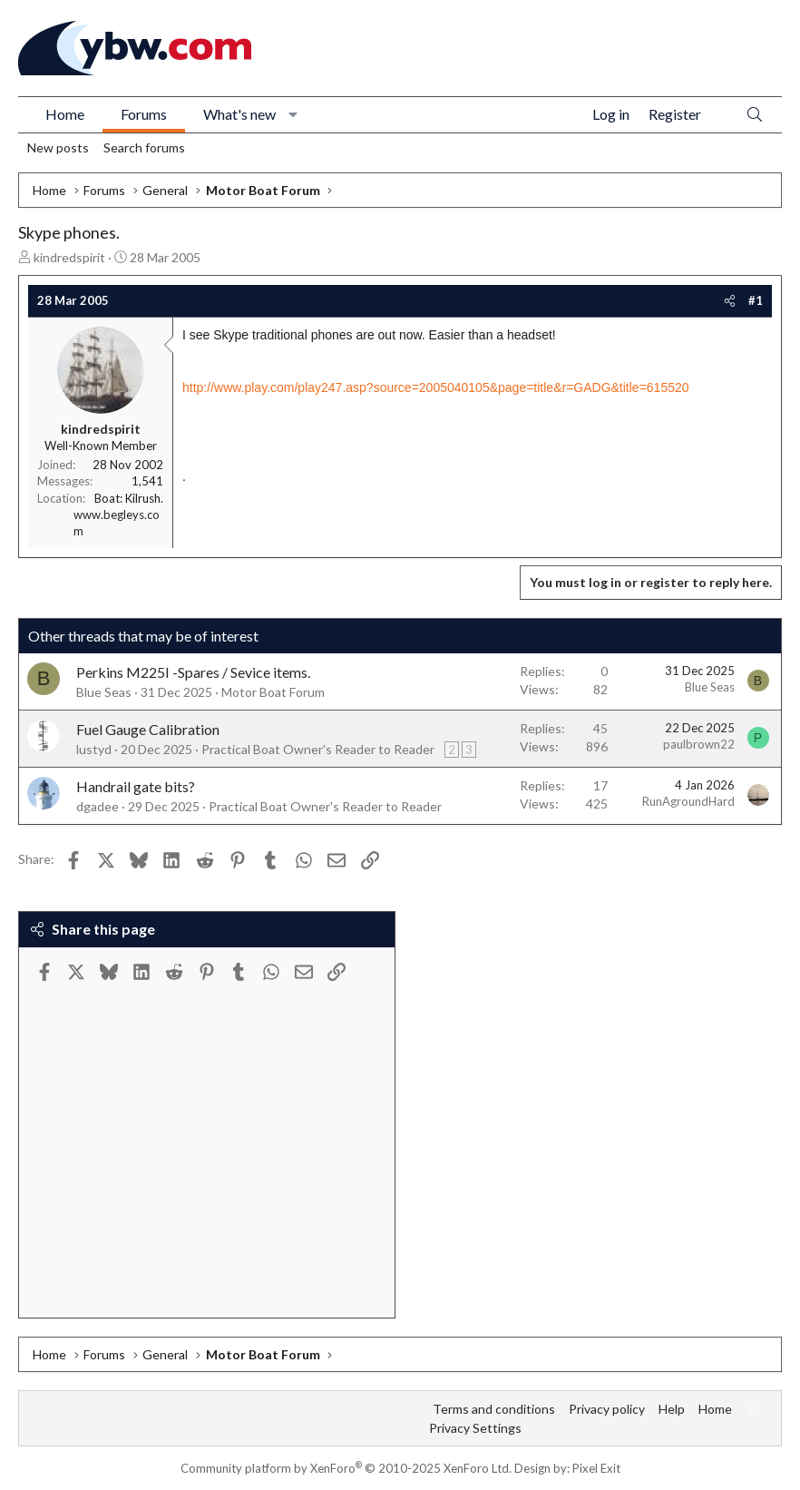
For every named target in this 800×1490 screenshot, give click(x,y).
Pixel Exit (596, 1468)
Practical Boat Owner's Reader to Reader (317, 749)
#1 (755, 300)
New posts (58, 147)
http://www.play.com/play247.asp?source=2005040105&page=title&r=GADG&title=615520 (435, 387)
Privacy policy (607, 1408)
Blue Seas (104, 692)
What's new (239, 114)
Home (64, 114)
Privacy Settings (475, 1428)
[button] (293, 114)
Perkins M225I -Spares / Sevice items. (193, 672)
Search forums (144, 147)
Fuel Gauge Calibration (148, 729)
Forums (144, 114)
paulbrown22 (699, 744)
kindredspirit (69, 257)
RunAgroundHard (688, 801)
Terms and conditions (494, 1408)
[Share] (729, 300)
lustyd (94, 749)
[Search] (755, 114)
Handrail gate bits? (135, 786)
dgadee (97, 806)
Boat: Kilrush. (128, 498)
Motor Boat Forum (273, 692)
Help (672, 1408)
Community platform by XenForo (346, 1468)
